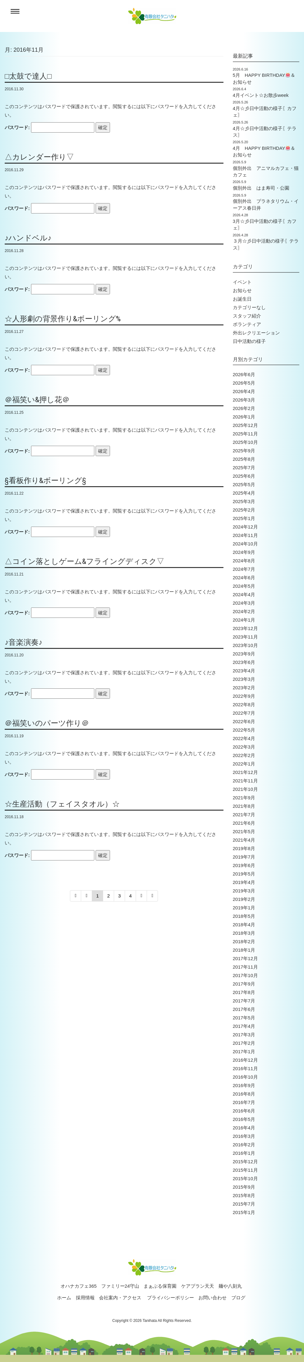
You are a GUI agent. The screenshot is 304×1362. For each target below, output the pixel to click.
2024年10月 (245, 543)
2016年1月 (244, 1153)
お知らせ (242, 290)
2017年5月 (244, 1017)
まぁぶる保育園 (160, 1286)
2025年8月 (244, 459)
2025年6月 (244, 476)
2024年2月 (244, 611)
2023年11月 (245, 636)
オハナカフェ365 (78, 1286)
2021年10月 (245, 789)
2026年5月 (244, 383)
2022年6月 (244, 721)
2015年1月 (244, 1212)
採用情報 (85, 1297)
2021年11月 (245, 780)
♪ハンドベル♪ (28, 238)
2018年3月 (244, 933)
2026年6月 (244, 374)
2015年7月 (244, 1204)
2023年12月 (245, 628)
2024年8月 (244, 560)
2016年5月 (244, 1119)
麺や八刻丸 (230, 1286)
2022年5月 (244, 730)
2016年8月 (244, 1093)
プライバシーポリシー (170, 1297)
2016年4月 (244, 1127)
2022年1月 (244, 763)
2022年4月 (244, 738)
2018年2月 (244, 941)
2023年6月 (244, 662)
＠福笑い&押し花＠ (37, 399)
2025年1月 (244, 518)
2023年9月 (244, 653)
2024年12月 (245, 526)
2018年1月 (244, 950)
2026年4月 (244, 391)
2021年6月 (244, 823)
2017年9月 (244, 983)
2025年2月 (244, 510)
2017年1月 (244, 1051)
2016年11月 (245, 1068)
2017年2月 (244, 1043)
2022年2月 (244, 755)
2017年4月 (244, 1026)
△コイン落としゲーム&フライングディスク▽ (84, 561)
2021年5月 (244, 831)
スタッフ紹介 (247, 315)
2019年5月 (244, 873)
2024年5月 (244, 586)
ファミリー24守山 (120, 1286)
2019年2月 (244, 899)
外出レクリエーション (256, 332)
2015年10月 (245, 1178)
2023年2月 (244, 687)
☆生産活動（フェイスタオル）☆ (62, 804)
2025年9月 (244, 450)
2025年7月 (244, 467)
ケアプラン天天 (197, 1286)
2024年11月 (245, 535)
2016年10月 (245, 1077)
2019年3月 (244, 890)
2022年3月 (244, 746)
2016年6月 (244, 1110)
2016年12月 (245, 1060)
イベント (242, 282)
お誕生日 (242, 299)
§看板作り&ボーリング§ (45, 480)
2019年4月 (244, 882)
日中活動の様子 (249, 341)
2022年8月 (244, 704)
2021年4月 (244, 840)
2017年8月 (244, 992)
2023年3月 (244, 679)
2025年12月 (245, 425)
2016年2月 (244, 1144)
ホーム (64, 1297)
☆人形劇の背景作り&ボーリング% (63, 318)
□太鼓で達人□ (28, 76)
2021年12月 (245, 772)
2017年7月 (244, 1000)
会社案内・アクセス (120, 1297)
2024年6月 (244, 577)
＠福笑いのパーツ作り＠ (47, 723)
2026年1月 (244, 416)
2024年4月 (244, 594)
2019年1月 (244, 907)
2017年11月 (245, 967)
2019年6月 (244, 865)
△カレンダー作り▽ (39, 157)
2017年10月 (245, 975)
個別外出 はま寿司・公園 (261, 188)
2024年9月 (244, 552)
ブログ (238, 1297)
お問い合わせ (212, 1297)
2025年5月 (244, 484)
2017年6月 (244, 1009)
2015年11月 (245, 1170)
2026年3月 (244, 399)
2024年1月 (244, 620)
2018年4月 (244, 924)
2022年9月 (244, 696)
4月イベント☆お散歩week (261, 95)
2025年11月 (245, 433)
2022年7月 (244, 713)
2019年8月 (244, 848)
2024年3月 (244, 603)
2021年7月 (244, 814)
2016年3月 (244, 1136)
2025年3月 (244, 501)
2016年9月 (244, 1085)
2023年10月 (245, 645)
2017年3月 (244, 1034)
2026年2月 (244, 408)
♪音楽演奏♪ (23, 642)
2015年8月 (244, 1195)
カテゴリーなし (249, 307)
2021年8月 (244, 806)
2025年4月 (244, 493)
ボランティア (247, 324)
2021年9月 (244, 797)
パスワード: (49, 127)
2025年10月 (245, 442)
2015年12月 (245, 1161)
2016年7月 (244, 1102)
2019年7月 (244, 857)
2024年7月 (244, 569)
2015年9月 (244, 1187)
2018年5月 (244, 916)
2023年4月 (244, 670)
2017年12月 (245, 958)
